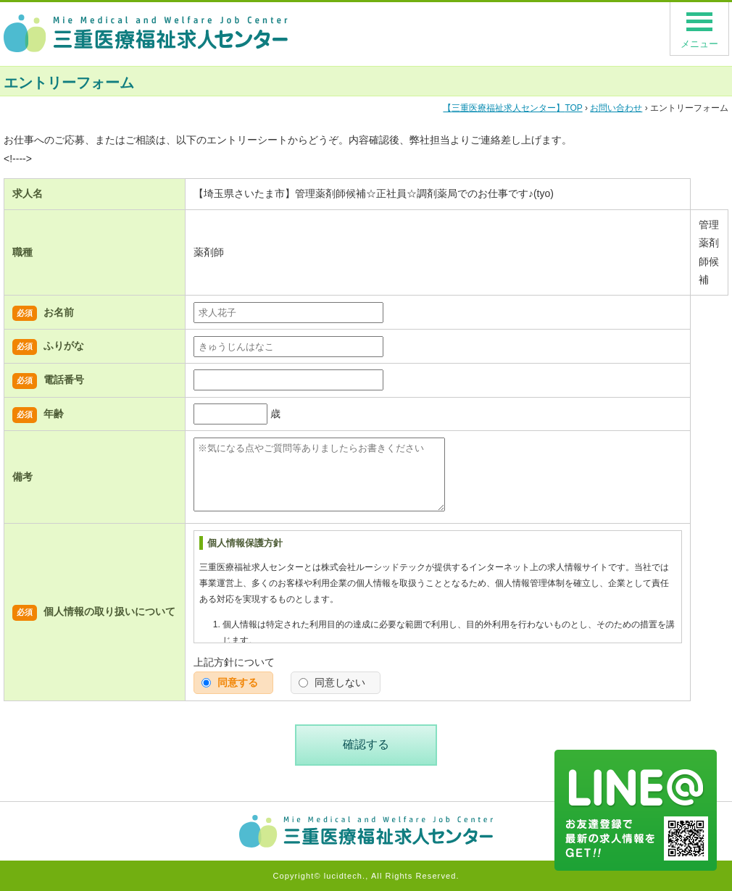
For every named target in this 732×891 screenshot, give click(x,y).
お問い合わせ (616, 108)
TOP (512, 108)
